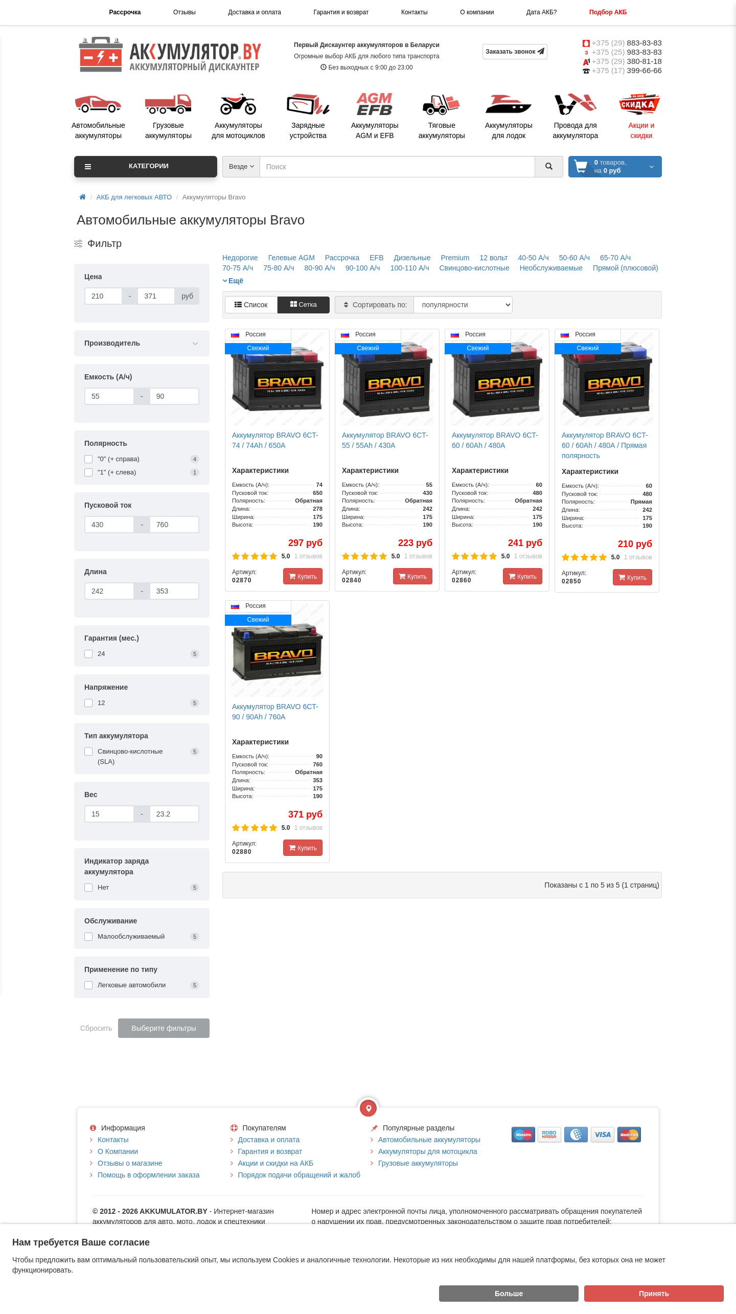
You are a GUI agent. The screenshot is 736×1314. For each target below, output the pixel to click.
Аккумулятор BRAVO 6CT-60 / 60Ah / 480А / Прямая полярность (605, 445)
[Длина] (109, 591)
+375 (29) (627, 42)
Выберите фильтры (163, 1028)
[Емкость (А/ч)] (109, 396)
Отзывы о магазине (130, 1163)
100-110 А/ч (409, 268)
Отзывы (184, 12)
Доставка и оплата (254, 12)
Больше (509, 1293)
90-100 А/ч (363, 268)
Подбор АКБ (608, 12)
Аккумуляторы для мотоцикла (427, 1151)
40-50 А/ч (533, 258)
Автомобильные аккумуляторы (429, 1140)
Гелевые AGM (291, 258)
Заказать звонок (515, 51)
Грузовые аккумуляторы (418, 1163)
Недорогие (240, 258)
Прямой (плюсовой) (625, 268)
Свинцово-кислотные (474, 268)
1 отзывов (308, 556)
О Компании (118, 1151)
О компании (477, 12)
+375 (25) (627, 52)
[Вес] (109, 814)
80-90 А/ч (319, 268)
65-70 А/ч (615, 258)
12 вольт (493, 258)
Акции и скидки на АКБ (276, 1163)
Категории (127, 167)
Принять (654, 1293)
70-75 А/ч (237, 268)
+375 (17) (627, 70)
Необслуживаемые (551, 268)
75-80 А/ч (278, 268)
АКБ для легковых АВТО (134, 197)
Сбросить (96, 1028)
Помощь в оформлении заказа (148, 1175)
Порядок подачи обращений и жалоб (299, 1175)
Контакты (414, 12)
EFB (376, 258)
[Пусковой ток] (109, 524)
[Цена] (103, 296)
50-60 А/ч (574, 258)
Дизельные (412, 258)
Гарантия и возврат (341, 12)
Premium (455, 258)
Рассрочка (125, 12)
